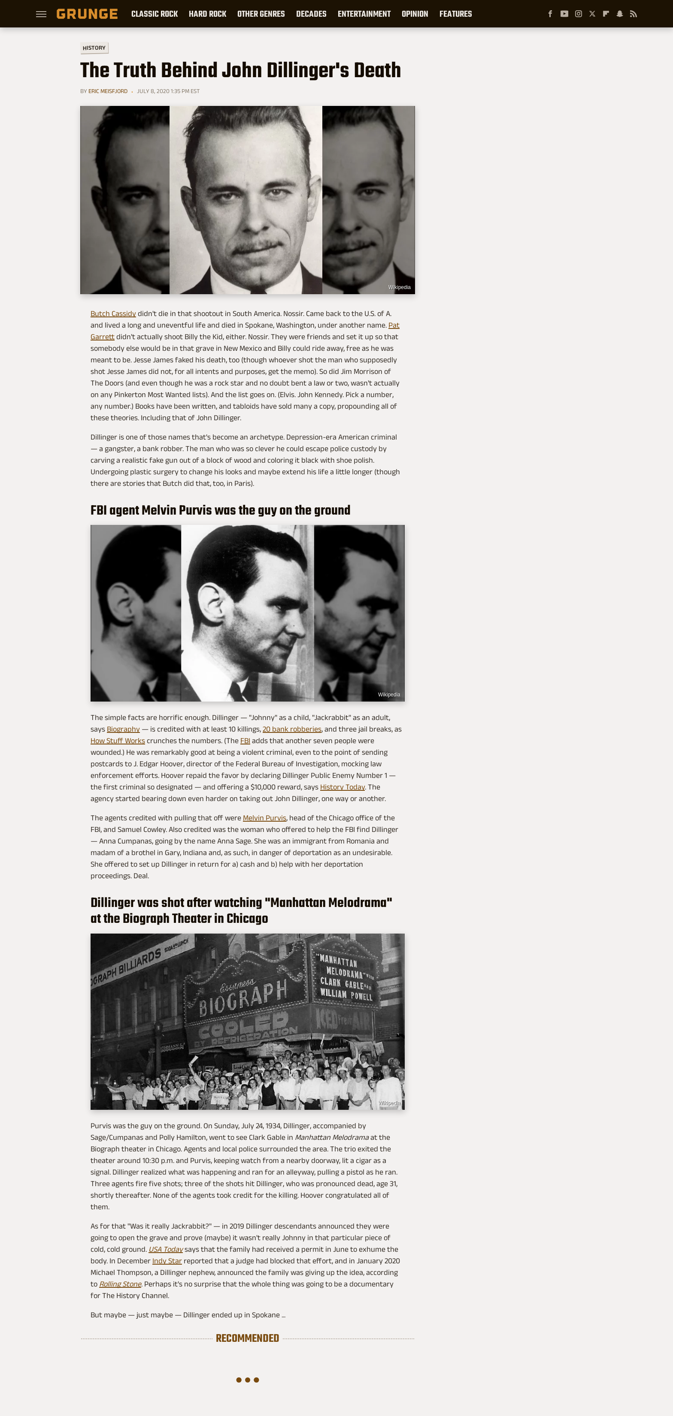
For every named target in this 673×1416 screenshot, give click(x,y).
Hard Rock (207, 13)
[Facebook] (550, 13)
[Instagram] (578, 13)
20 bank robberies (292, 729)
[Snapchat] (619, 13)
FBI (245, 740)
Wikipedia (399, 287)
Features (456, 13)
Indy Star (167, 1260)
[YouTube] (564, 13)
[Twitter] (592, 13)
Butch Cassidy (113, 313)
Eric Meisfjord (107, 90)
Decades (311, 13)
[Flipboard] (606, 13)
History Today (342, 787)
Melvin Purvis (264, 817)
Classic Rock (154, 13)
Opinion (415, 13)
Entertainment (364, 13)
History (94, 47)
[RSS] (633, 13)
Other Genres (261, 13)
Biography (123, 729)
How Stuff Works (118, 740)
